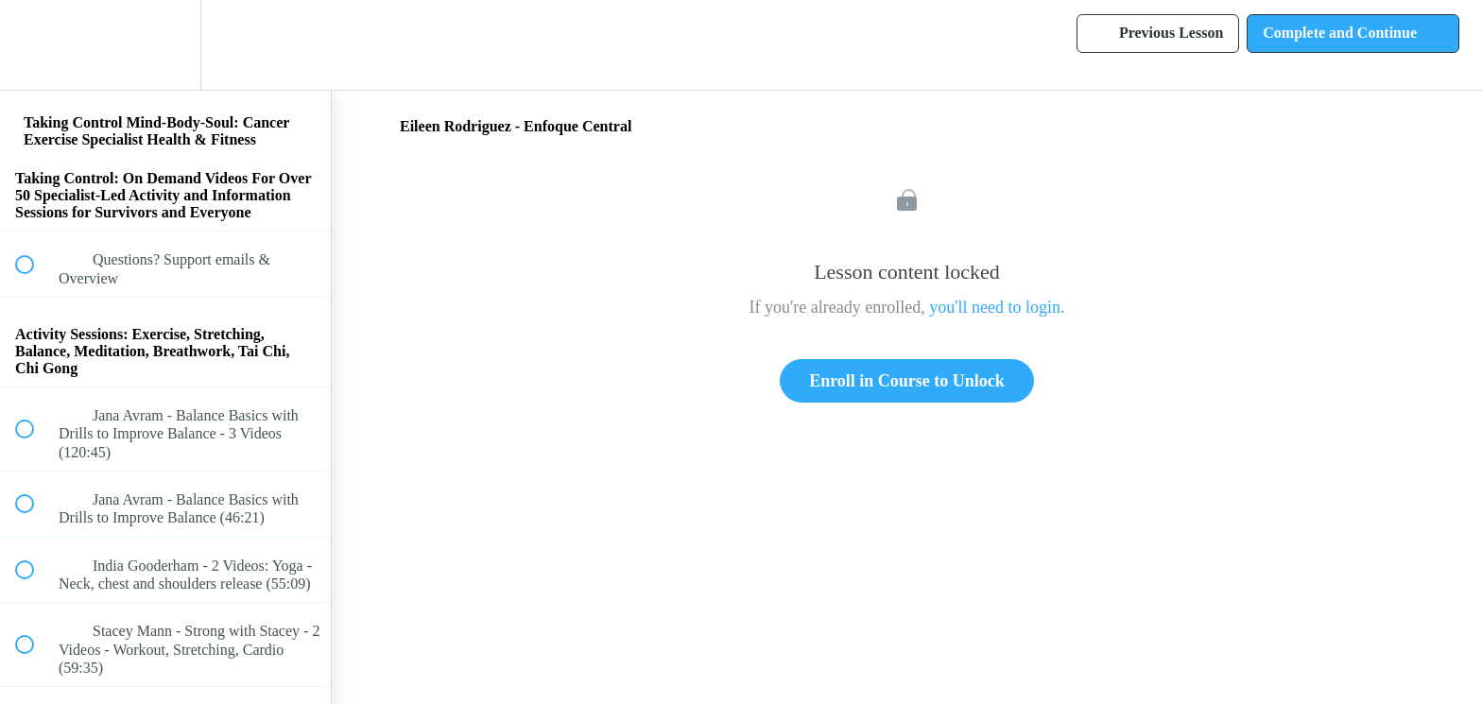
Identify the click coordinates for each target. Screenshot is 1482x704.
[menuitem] (165, 45)
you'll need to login (994, 307)
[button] (35, 45)
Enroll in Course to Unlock (907, 380)
